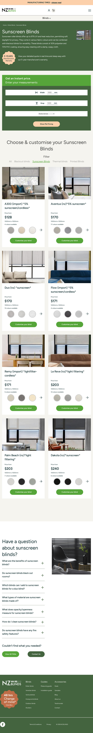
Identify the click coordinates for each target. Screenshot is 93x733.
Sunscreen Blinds (41, 161)
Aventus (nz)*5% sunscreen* (68, 204)
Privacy (49, 724)
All (10, 161)
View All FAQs (10, 654)
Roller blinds (30, 686)
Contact (57, 708)
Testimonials (59, 703)
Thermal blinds (60, 161)
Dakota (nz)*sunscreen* (65, 455)
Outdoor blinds (30, 703)
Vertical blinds (30, 695)
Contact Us (36, 654)
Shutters (28, 708)
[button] (41, 230)
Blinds (45, 18)
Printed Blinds (77, 161)
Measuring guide (46, 686)
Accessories (60, 681)
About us (58, 699)
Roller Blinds (11, 25)
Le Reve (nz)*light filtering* (67, 371)
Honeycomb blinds (32, 699)
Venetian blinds (31, 690)
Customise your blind (23, 241)
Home (5, 25)
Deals (56, 686)
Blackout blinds (22, 161)
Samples (57, 690)
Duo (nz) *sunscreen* (18, 287)
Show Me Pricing (46, 124)
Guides (44, 681)
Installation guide (46, 690)
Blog (56, 695)
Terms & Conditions (36, 724)
